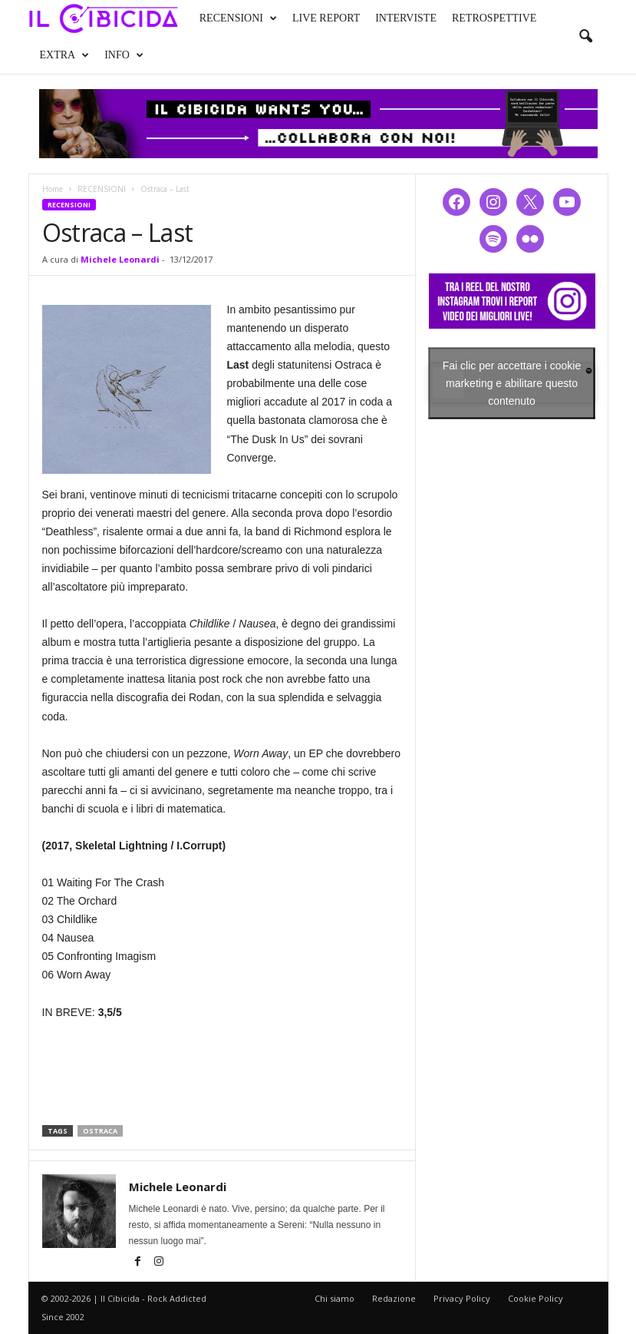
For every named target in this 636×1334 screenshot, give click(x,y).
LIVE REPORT (326, 18)
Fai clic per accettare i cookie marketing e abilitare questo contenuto (512, 382)
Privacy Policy (461, 1298)
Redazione (394, 1298)
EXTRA (65, 55)
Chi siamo (334, 1298)
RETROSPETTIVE (494, 18)
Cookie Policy (535, 1298)
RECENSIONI (238, 18)
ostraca (100, 1131)
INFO (123, 55)
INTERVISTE (406, 18)
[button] (585, 37)
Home (52, 189)
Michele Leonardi (120, 259)
